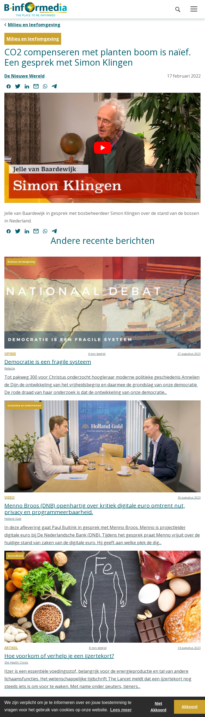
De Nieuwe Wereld (24, 76)
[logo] (35, 9)
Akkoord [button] (189, 707)
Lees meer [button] (121, 710)
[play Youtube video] (102, 148)
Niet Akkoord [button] (158, 706)
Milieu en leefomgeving (34, 25)
